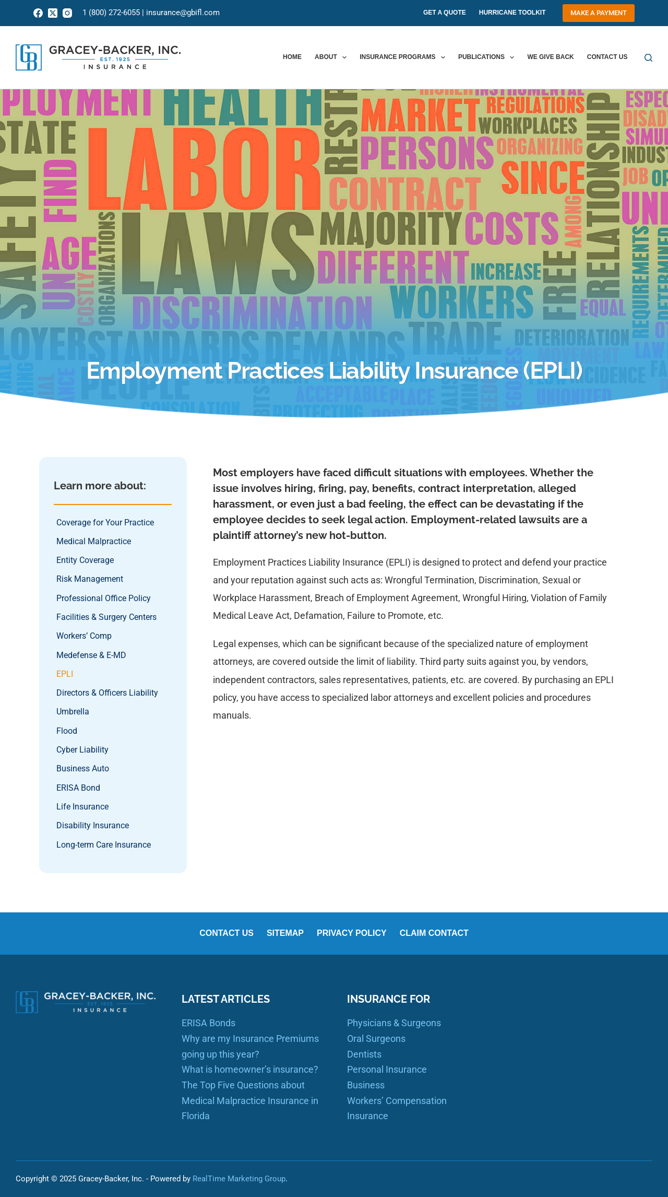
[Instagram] (67, 13)
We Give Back (550, 57)
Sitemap (285, 933)
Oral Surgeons (376, 1038)
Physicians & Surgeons (394, 1022)
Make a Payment (598, 13)
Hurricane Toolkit (512, 12)
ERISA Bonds (208, 1022)
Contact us (607, 57)
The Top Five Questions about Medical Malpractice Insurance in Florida (250, 1100)
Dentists (364, 1054)
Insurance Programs (404, 57)
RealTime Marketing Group (239, 1178)
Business (366, 1084)
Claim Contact (434, 933)
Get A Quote (444, 12)
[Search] (648, 58)
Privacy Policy (352, 933)
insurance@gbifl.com (183, 12)
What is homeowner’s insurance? (250, 1069)
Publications (488, 57)
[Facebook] (38, 13)
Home (292, 57)
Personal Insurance (387, 1069)
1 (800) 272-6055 (111, 12)
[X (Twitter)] (52, 13)
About (333, 57)
